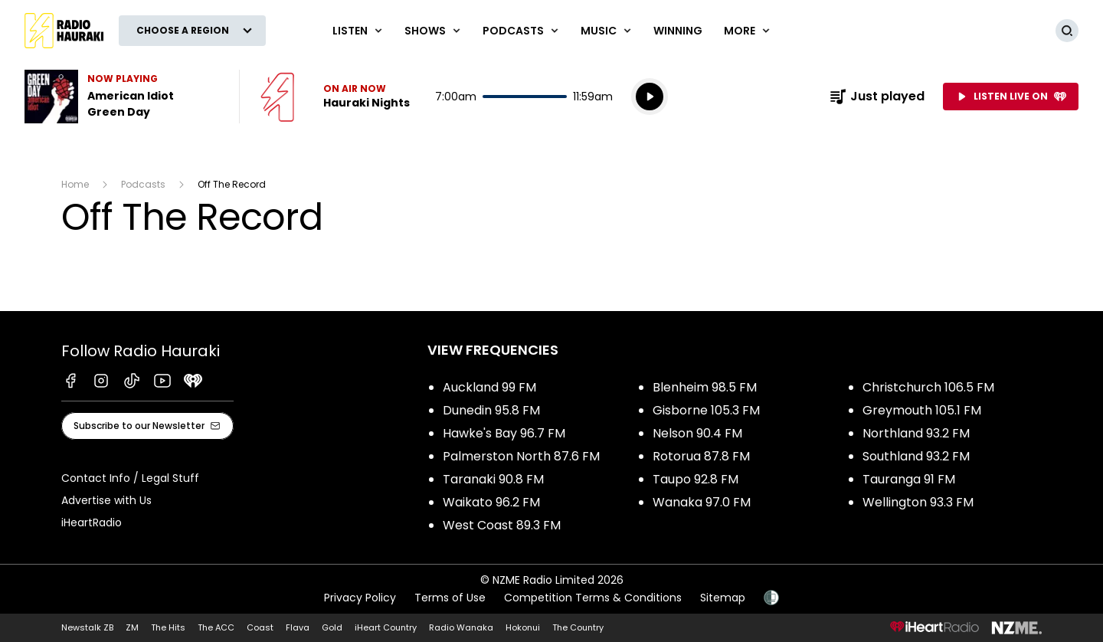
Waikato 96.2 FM (491, 502)
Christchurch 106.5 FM (928, 387)
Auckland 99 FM (489, 387)
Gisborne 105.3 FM (706, 410)
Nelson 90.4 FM (697, 433)
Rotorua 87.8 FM (701, 456)
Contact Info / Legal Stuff (130, 478)
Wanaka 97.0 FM (702, 502)
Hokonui (523, 627)
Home (75, 184)
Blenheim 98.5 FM (705, 387)
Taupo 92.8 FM (695, 479)
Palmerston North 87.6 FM (521, 456)
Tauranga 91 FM (908, 479)
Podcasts (143, 184)
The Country (578, 627)
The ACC (216, 627)
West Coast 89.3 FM (502, 525)
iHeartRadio (91, 522)
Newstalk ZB (87, 627)
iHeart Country (386, 627)
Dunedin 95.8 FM (491, 410)
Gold (332, 627)
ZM (132, 627)
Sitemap (722, 597)
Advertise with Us (106, 500)
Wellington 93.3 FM (918, 502)
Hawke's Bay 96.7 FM (504, 433)
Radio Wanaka (461, 627)
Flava (297, 627)
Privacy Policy (360, 597)
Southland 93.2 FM (916, 456)
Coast (260, 627)
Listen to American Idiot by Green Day (123, 96)
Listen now (335, 96)
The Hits (168, 627)
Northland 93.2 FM (916, 433)
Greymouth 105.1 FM (921, 410)
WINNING (677, 30)
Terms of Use (450, 597)
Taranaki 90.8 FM (493, 479)
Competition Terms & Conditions (593, 597)
